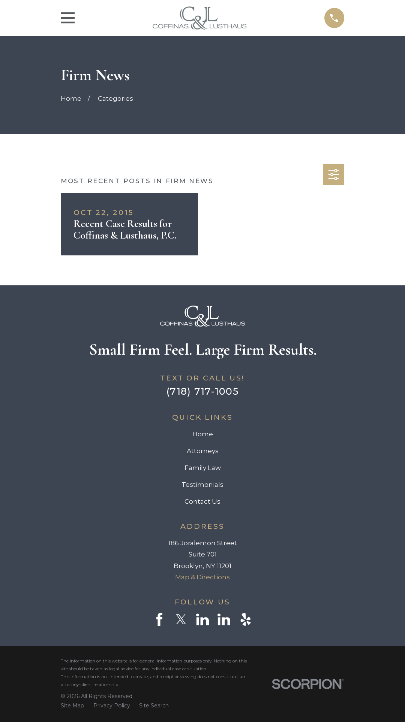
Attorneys (203, 451)
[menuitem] (72, 705)
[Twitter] (181, 619)
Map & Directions (202, 577)
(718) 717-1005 (202, 391)
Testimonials (203, 484)
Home (202, 434)
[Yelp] (245, 619)
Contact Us (202, 501)
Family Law (202, 467)
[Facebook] (159, 619)
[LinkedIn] (202, 619)
